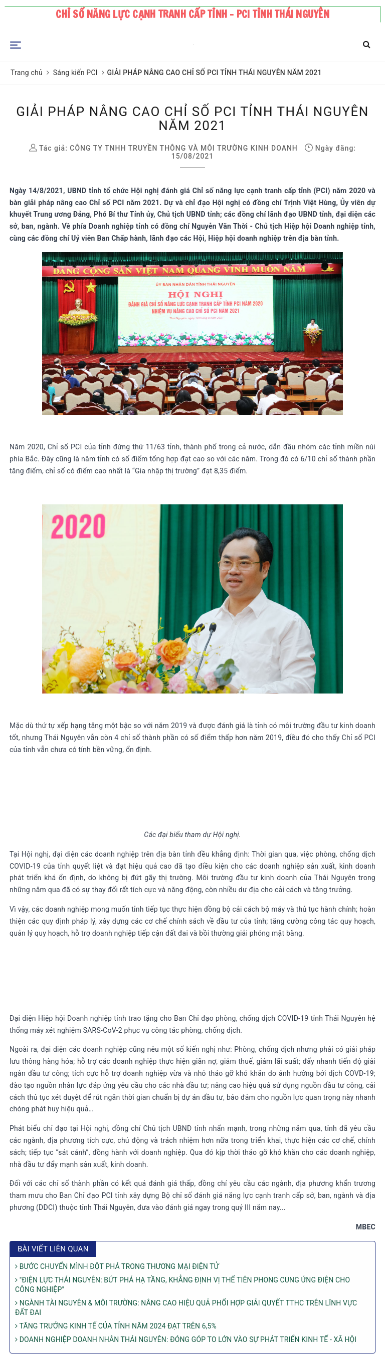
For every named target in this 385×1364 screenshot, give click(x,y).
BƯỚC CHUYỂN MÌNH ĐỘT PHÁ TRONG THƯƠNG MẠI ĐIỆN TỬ (117, 1266)
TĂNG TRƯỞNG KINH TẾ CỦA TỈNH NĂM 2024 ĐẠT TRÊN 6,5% (116, 1326)
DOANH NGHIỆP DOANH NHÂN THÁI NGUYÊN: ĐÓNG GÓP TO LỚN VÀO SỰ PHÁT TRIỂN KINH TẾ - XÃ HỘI (185, 1339)
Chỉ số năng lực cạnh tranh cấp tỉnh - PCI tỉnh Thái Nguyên (192, 14)
